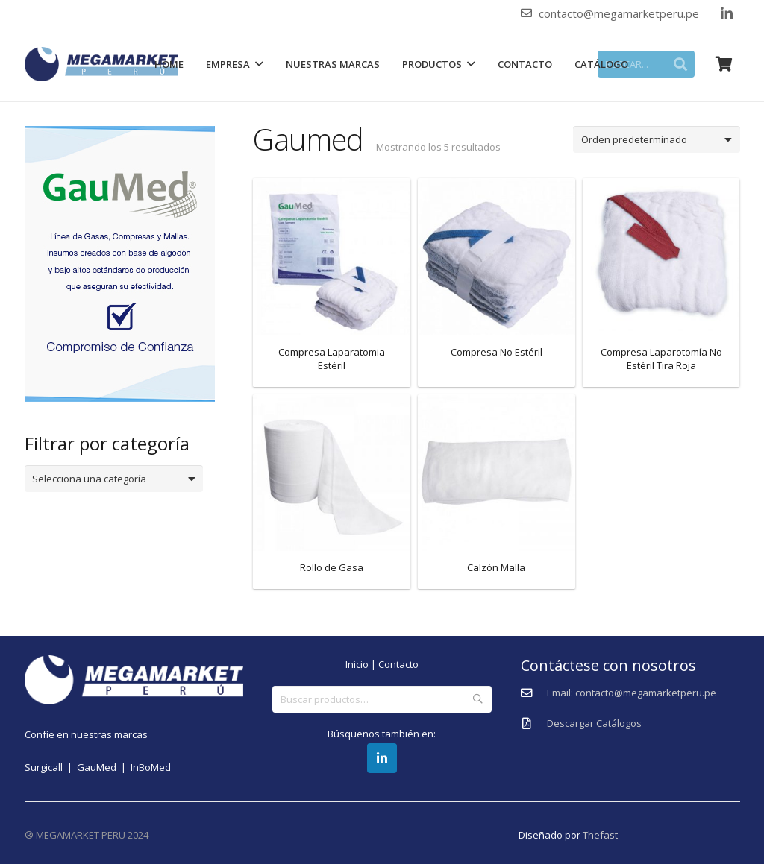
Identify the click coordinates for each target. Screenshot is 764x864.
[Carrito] (724, 64)
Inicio (357, 664)
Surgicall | (51, 767)
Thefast (600, 835)
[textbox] (108, 478)
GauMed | (104, 767)
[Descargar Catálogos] (534, 724)
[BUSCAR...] (646, 64)
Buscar (477, 699)
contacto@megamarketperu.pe (619, 13)
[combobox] (114, 478)
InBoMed (151, 767)
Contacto (398, 664)
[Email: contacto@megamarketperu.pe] (534, 693)
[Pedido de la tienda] (656, 139)
